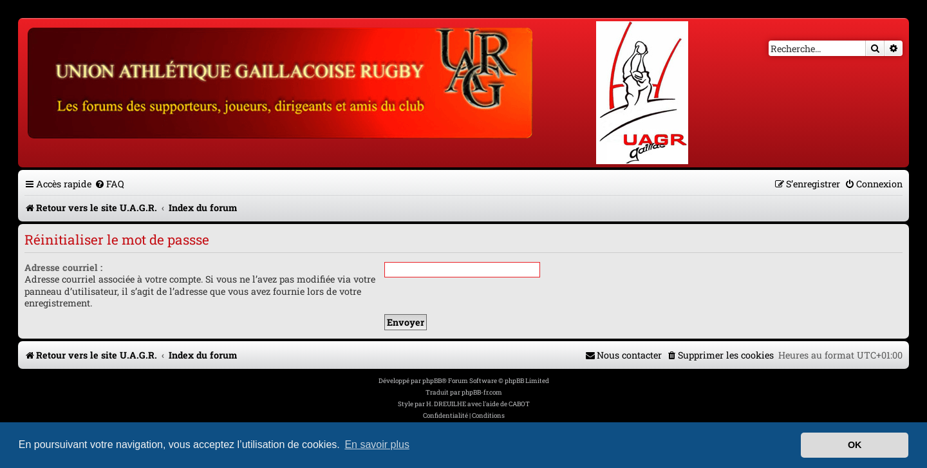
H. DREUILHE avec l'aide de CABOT (478, 404)
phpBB (432, 381)
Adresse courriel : (63, 267)
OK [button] (855, 445)
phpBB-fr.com (482, 392)
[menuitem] (109, 184)
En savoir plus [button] (376, 444)
